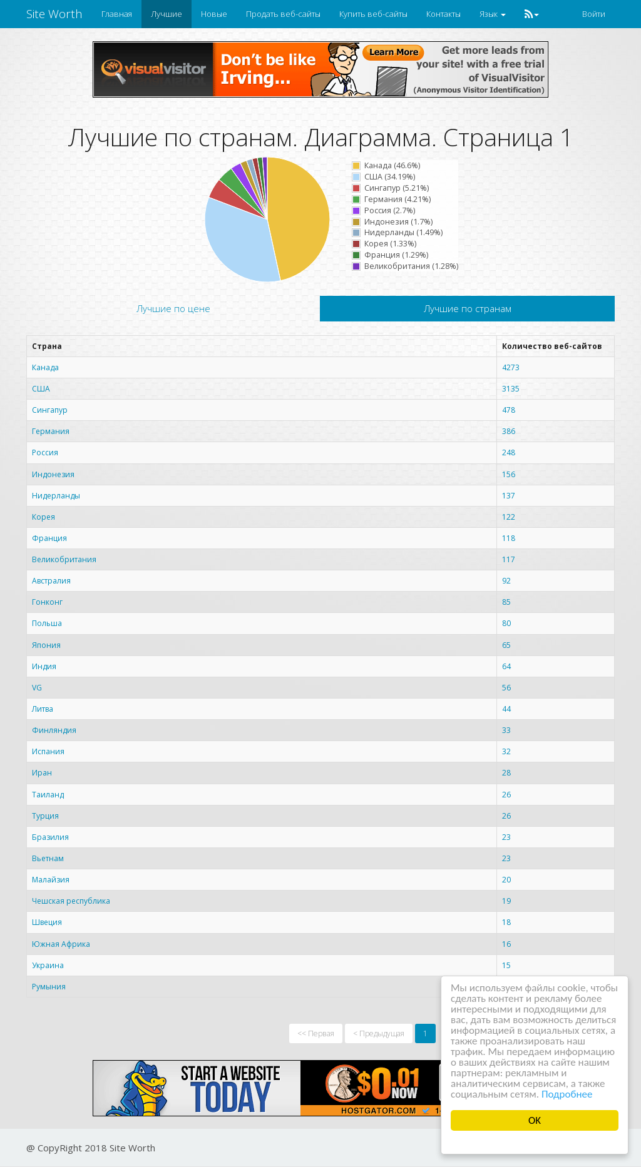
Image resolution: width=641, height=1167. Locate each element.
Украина (48, 965)
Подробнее (567, 1094)
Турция (45, 816)
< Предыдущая (378, 1033)
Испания (48, 751)
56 (506, 687)
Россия (45, 452)
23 (506, 837)
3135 (511, 388)
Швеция (47, 922)
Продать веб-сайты (283, 13)
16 (506, 944)
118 (508, 538)
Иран (42, 772)
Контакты (443, 13)
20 (506, 879)
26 (506, 794)
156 (508, 474)
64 (506, 666)
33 (506, 730)
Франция (49, 538)
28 (506, 772)
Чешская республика (71, 901)
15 (506, 965)
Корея (43, 517)
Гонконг (47, 602)
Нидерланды (56, 495)
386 (508, 431)
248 (508, 452)
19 (506, 901)
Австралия (51, 580)
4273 (511, 367)
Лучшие (166, 13)
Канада (45, 367)
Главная (116, 13)
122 (508, 517)
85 (506, 602)
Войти (593, 13)
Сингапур (50, 410)
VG (37, 687)
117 (508, 559)
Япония (46, 645)
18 (506, 922)
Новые (214, 13)
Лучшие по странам (467, 308)
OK (534, 1120)
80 (506, 623)
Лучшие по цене (173, 308)
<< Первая (315, 1033)
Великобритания (64, 559)
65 (506, 645)
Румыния (49, 986)
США (41, 388)
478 (508, 410)
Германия (50, 431)
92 (506, 580)
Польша (47, 623)
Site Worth (54, 14)
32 (506, 751)
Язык (492, 13)
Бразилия (50, 837)
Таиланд (48, 794)
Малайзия (50, 879)
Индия (44, 666)
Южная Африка (61, 944)
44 (506, 709)
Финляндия (54, 730)
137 (508, 495)
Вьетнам (48, 858)
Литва (42, 709)
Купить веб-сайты (373, 13)
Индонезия (53, 474)
